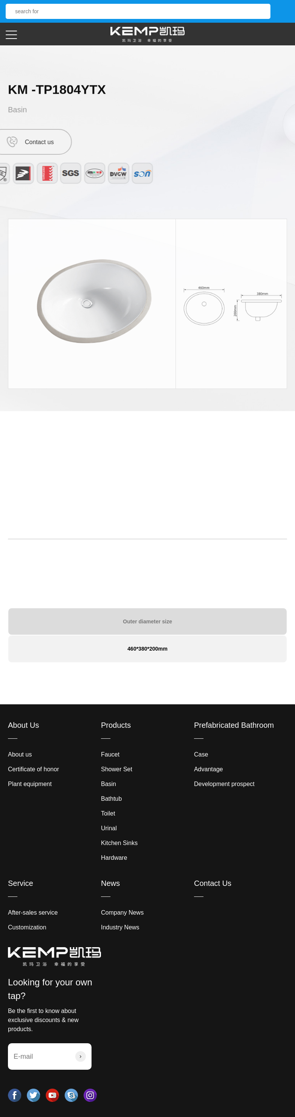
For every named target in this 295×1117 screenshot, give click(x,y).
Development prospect (224, 784)
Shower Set (116, 769)
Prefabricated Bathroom (234, 725)
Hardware (114, 857)
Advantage (208, 769)
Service (20, 883)
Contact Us (212, 883)
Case (201, 754)
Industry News (120, 927)
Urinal (109, 828)
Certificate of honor (33, 769)
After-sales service (33, 912)
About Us (23, 725)
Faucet (110, 754)
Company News (122, 912)
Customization (27, 927)
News (110, 883)
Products (116, 725)
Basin (17, 112)
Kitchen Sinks (119, 843)
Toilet (108, 813)
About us (20, 754)
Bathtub (111, 798)
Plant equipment (30, 784)
